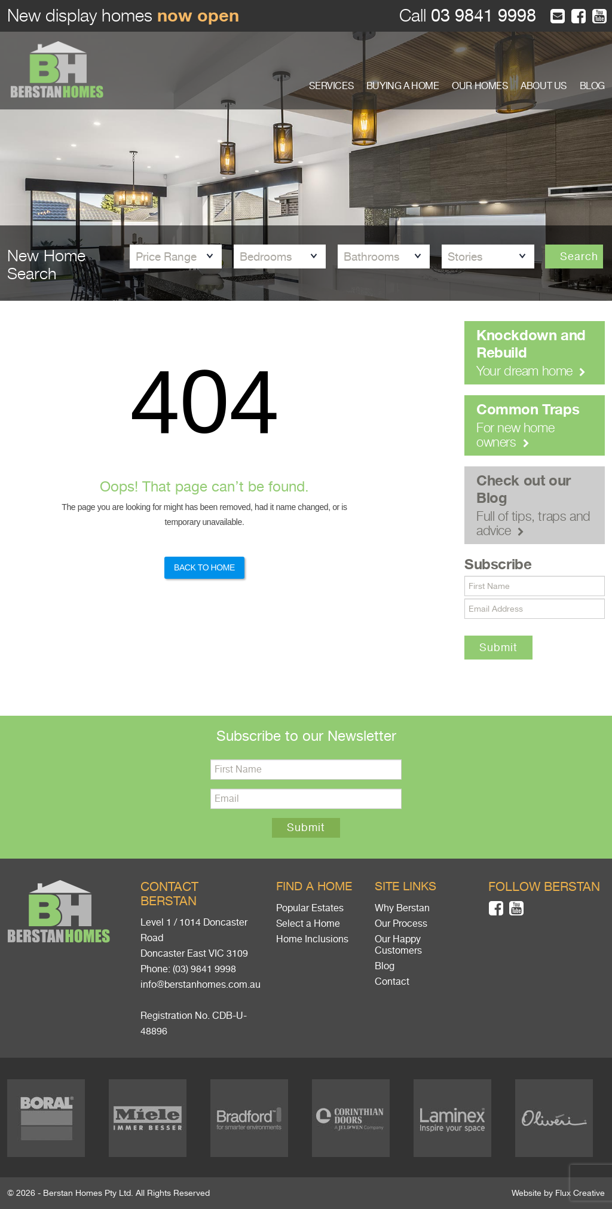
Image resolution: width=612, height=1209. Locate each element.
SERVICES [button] (331, 86)
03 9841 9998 (481, 16)
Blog (384, 966)
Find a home (314, 886)
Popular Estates (310, 908)
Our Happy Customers (398, 945)
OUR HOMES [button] (479, 86)
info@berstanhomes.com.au (200, 984)
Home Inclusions (312, 939)
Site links (405, 886)
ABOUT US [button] (544, 86)
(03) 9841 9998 (204, 969)
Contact (392, 981)
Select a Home (308, 923)
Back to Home (204, 567)
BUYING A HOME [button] (402, 86)
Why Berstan (402, 908)
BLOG (592, 86)
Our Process (401, 923)
